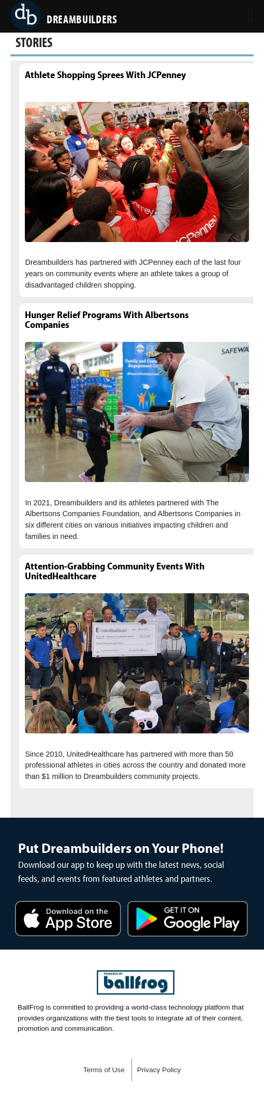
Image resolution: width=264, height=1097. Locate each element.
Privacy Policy (159, 1070)
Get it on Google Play (187, 920)
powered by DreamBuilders (135, 982)
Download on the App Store (68, 920)
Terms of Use (104, 1070)
